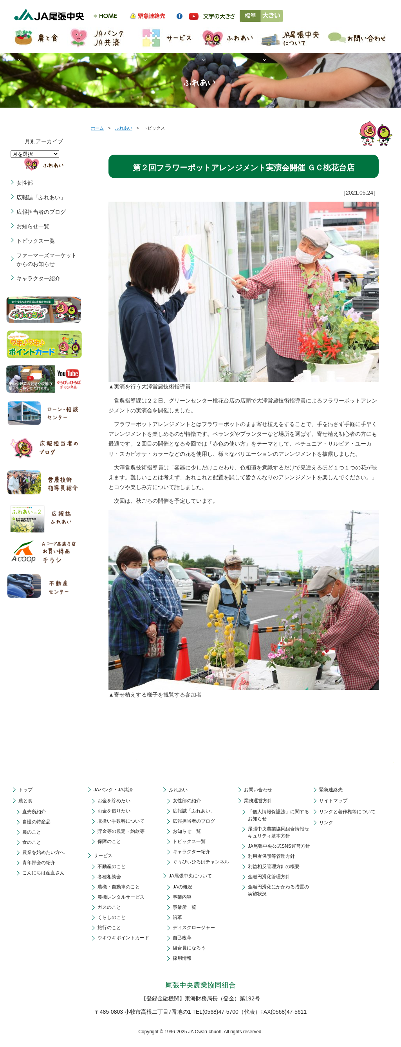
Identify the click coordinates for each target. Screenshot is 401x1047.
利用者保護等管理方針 (271, 856)
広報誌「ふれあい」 (41, 197)
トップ (25, 789)
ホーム (97, 128)
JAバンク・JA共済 (113, 789)
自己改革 (182, 937)
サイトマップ (333, 800)
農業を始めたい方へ (43, 852)
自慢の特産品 (36, 822)
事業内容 (182, 897)
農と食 (25, 800)
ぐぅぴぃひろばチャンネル (201, 862)
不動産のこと (112, 866)
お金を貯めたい (114, 800)
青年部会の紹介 (38, 862)
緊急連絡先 (331, 789)
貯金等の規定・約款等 (121, 831)
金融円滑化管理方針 (269, 876)
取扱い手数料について (121, 821)
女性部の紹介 (187, 800)
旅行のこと (109, 927)
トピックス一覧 (35, 241)
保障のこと (109, 841)
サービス (103, 855)
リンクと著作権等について (347, 811)
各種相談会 (109, 876)
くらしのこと (112, 917)
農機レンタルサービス (121, 897)
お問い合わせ (258, 789)
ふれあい (123, 128)
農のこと (31, 832)
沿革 (177, 917)
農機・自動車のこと (119, 887)
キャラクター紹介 (38, 278)
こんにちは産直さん (43, 873)
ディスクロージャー (194, 927)
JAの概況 (182, 887)
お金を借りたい (114, 811)
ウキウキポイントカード (123, 937)
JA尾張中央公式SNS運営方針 (279, 846)
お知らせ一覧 (32, 226)
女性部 (24, 183)
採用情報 (182, 958)
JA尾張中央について (190, 876)
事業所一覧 (184, 907)
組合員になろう (189, 948)
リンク (326, 822)
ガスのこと (109, 907)
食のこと (31, 842)
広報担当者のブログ (41, 212)
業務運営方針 (258, 800)
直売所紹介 (34, 811)
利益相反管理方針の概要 (274, 866)
